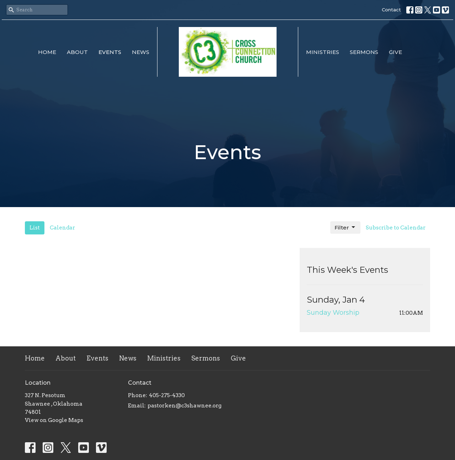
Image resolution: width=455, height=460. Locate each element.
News (140, 52)
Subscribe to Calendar (395, 227)
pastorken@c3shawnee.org (184, 405)
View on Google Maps (54, 420)
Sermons (364, 52)
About (77, 52)
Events (109, 52)
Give (395, 52)
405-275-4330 (167, 395)
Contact (391, 9)
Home (47, 52)
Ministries (322, 52)
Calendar (62, 227)
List (35, 227)
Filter (345, 227)
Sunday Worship (333, 312)
